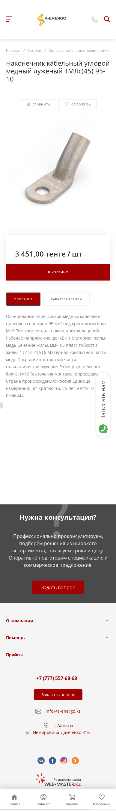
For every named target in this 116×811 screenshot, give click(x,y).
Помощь (15, 637)
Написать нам (103, 400)
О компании (19, 620)
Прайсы (14, 655)
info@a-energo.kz (63, 711)
